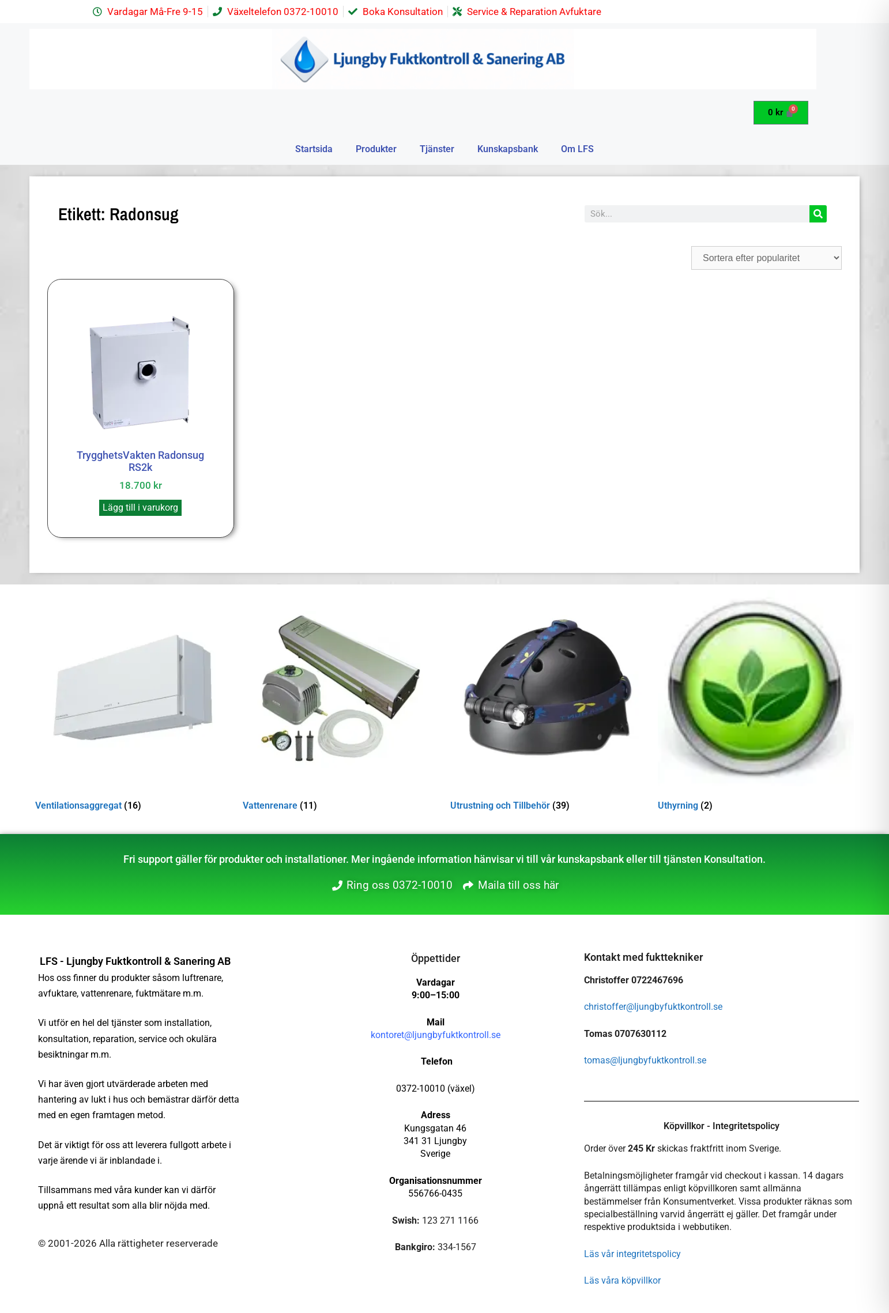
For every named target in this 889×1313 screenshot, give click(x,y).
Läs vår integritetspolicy (632, 1253)
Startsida (314, 149)
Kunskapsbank (507, 149)
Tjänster (437, 149)
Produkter (376, 149)
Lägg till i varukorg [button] (140, 507)
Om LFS (577, 149)
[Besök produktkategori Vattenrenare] (341, 703)
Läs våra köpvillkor (622, 1280)
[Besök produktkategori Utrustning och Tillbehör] (548, 703)
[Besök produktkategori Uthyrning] (756, 703)
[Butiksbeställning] (766, 258)
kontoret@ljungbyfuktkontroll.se (435, 1034)
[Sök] (818, 213)
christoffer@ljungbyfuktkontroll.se (653, 1006)
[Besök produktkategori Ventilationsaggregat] (133, 703)
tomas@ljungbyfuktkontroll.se (645, 1060)
